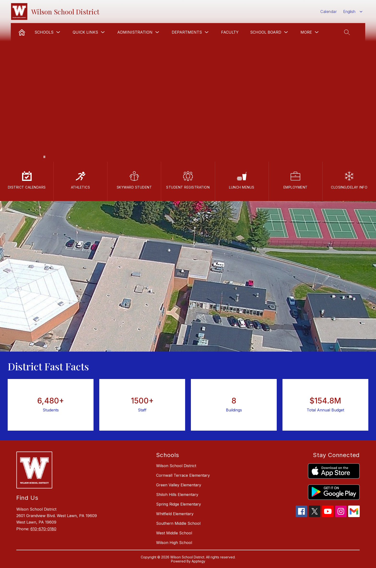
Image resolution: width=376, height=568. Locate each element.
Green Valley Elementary (178, 484)
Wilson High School (174, 542)
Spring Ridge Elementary (178, 504)
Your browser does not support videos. (188, 81)
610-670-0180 (43, 528)
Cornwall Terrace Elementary (183, 475)
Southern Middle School (178, 523)
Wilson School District (176, 465)
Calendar (328, 11)
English (349, 11)
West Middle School (174, 533)
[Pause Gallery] (44, 157)
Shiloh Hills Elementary (177, 494)
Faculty (230, 32)
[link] (21, 32)
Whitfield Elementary (175, 513)
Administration (135, 32)
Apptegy (198, 561)
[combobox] (353, 11)
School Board (265, 32)
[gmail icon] (354, 515)
